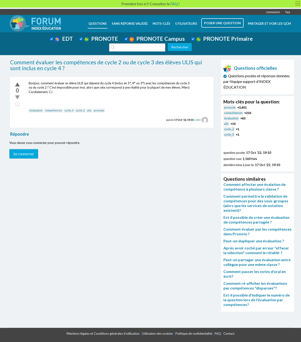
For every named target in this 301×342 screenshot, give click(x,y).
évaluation (36, 110)
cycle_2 (80, 110)
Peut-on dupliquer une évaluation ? (253, 241)
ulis (89, 110)
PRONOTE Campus (157, 38)
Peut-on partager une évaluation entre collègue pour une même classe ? (257, 262)
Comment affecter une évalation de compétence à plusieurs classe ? (254, 186)
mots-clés (161, 23)
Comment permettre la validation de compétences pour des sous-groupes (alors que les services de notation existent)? (255, 203)
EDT (64, 38)
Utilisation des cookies (157, 333)
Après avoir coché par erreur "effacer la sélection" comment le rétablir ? (256, 250)
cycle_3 (68, 110)
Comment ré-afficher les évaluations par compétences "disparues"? (255, 285)
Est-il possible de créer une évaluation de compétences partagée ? (256, 219)
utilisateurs (186, 23)
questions (97, 23)
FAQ (218, 333)
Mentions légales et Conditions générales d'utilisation (103, 333)
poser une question (222, 23)
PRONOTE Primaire (224, 38)
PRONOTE (101, 38)
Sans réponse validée (130, 23)
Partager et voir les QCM (269, 23)
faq (287, 12)
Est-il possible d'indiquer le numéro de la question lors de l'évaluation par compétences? (256, 300)
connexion (273, 12)
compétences (53, 110)
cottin (197, 119)
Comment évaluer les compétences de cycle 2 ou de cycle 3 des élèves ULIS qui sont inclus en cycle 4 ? (106, 65)
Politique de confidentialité (193, 333)
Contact (228, 333)
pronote (99, 110)
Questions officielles (250, 68)
